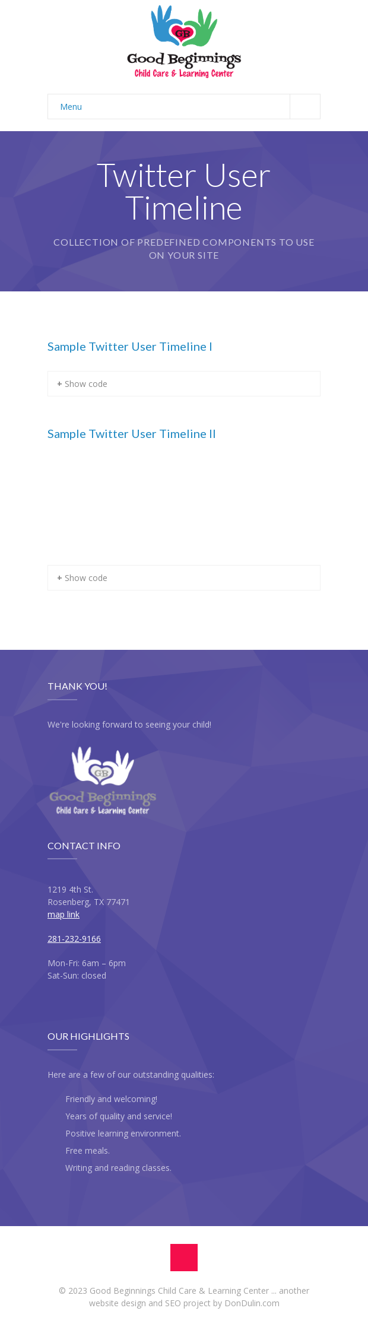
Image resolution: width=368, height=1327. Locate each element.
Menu (190, 106)
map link (63, 914)
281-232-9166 (74, 938)
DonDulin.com (252, 1303)
